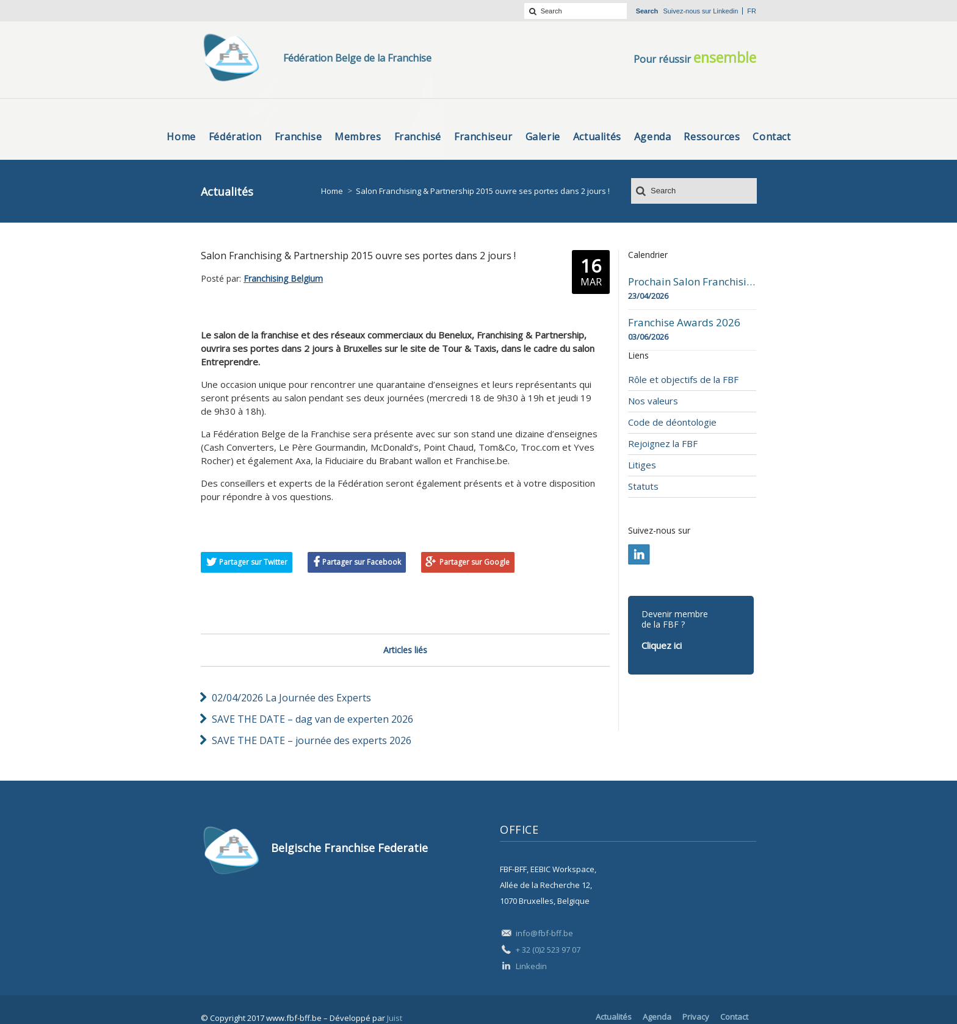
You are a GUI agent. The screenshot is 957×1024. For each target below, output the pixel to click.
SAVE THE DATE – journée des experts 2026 (311, 740)
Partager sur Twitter (253, 562)
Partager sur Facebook (361, 562)
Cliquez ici (661, 645)
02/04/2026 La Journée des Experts (291, 697)
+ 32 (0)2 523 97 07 (548, 949)
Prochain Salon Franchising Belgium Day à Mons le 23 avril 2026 (692, 281)
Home (332, 190)
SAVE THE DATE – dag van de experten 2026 (312, 719)
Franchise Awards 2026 (684, 322)
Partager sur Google (474, 562)
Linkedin (725, 11)
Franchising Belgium (283, 278)
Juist (394, 1017)
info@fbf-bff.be (544, 933)
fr (751, 11)
